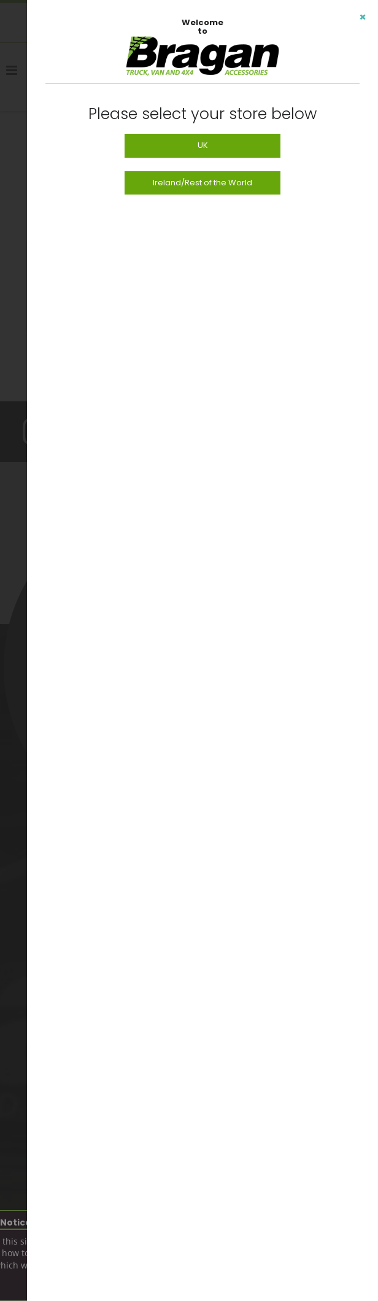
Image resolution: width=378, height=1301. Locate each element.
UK (203, 145)
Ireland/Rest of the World (202, 182)
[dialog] (202, 650)
